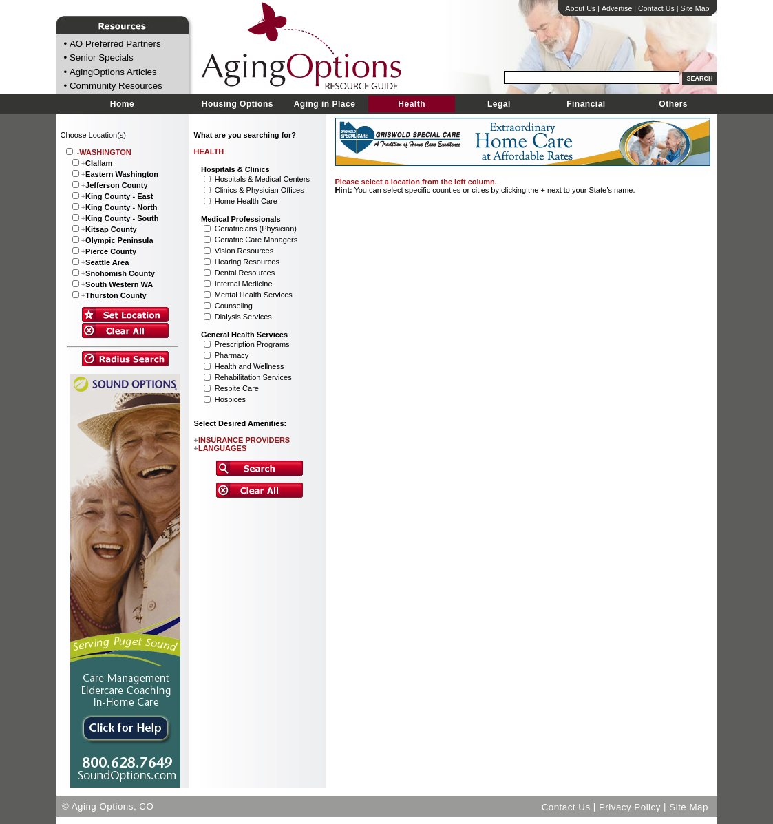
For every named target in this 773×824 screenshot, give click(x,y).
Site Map (694, 8)
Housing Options (237, 104)
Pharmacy (232, 355)
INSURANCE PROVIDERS (242, 440)
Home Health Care (246, 201)
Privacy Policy (630, 806)
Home (122, 104)
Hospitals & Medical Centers (262, 179)
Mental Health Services (254, 294)
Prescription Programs (252, 344)
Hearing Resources (247, 261)
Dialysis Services (243, 317)
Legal (499, 104)
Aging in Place (325, 104)
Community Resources (116, 86)
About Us (580, 8)
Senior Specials (102, 58)
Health (411, 104)
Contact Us (656, 8)
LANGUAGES (220, 448)
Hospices (230, 399)
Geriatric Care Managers (256, 239)
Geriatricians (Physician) (256, 228)
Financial (586, 104)
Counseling (234, 306)
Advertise (617, 8)
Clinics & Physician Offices (259, 190)
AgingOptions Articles (113, 72)
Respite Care (237, 388)
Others (673, 104)
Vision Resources (244, 250)
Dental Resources (245, 272)
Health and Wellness (249, 366)
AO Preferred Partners (115, 44)
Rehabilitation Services (253, 377)
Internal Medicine (244, 283)
